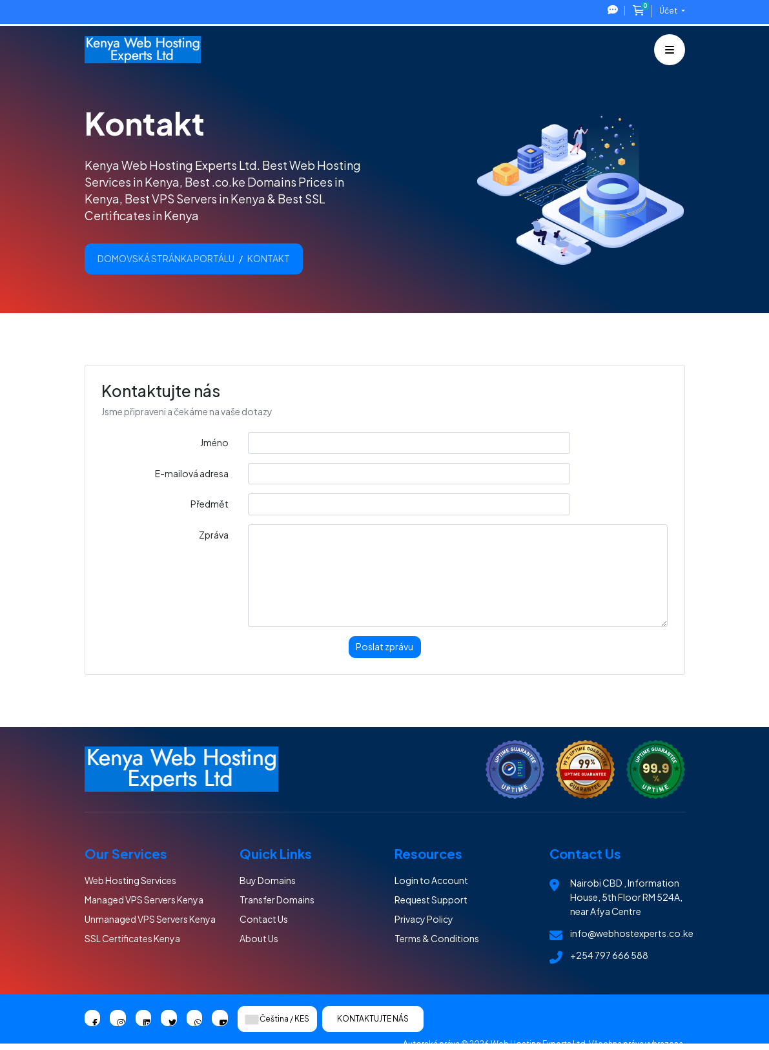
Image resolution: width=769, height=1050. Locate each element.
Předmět (209, 504)
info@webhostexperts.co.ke (631, 933)
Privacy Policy (424, 919)
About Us (259, 938)
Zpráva (214, 534)
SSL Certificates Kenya (132, 938)
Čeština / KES (277, 1019)
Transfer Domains (277, 899)
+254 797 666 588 (609, 955)
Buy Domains (268, 880)
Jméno (214, 442)
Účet (669, 10)
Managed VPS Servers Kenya (144, 899)
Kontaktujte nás (373, 1019)
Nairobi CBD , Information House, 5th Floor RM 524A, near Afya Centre (626, 897)
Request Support (431, 899)
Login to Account (431, 880)
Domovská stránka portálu (165, 258)
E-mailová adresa (192, 473)
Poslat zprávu (384, 646)
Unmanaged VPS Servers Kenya (150, 919)
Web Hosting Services (130, 880)
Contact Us (264, 919)
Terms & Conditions (437, 938)
